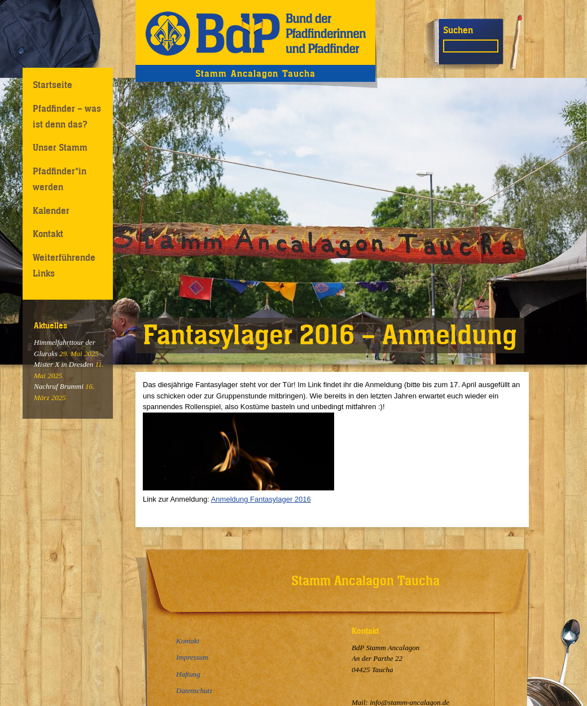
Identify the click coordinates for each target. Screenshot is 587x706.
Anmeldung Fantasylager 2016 (261, 499)
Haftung (188, 674)
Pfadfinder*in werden (59, 178)
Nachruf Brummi (59, 386)
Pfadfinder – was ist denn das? (67, 116)
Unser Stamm (60, 147)
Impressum (192, 657)
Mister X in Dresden (63, 364)
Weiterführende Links (64, 265)
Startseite (52, 84)
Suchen (458, 30)
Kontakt (48, 233)
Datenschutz (194, 690)
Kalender (51, 210)
